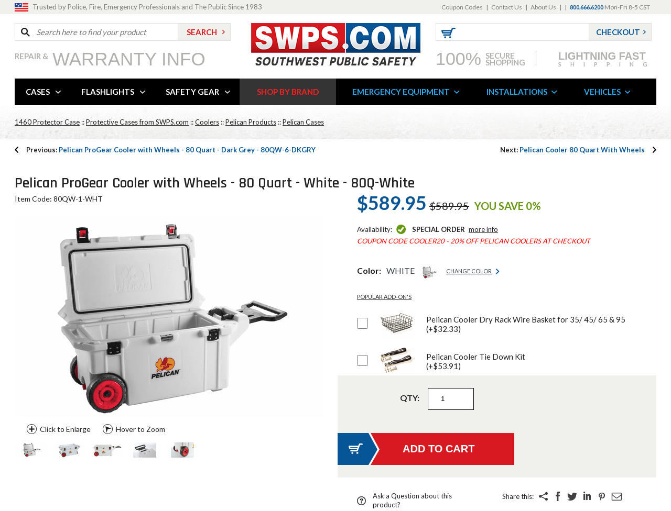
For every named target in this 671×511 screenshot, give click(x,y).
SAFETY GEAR (192, 91)
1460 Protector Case (47, 122)
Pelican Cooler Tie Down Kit (475, 361)
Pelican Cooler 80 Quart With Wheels (572, 150)
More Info (483, 229)
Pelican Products (250, 122)
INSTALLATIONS (516, 91)
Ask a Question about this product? (412, 500)
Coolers (207, 122)
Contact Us (506, 7)
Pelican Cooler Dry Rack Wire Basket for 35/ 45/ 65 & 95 (525, 324)
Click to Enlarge (65, 429)
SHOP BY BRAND (288, 91)
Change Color (469, 271)
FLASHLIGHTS (107, 91)
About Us (543, 7)
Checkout (618, 32)
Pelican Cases (303, 122)
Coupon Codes (462, 7)
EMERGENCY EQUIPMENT (401, 91)
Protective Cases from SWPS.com (137, 122)
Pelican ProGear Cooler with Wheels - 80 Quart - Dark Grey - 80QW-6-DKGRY (171, 150)
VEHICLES (602, 91)
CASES (38, 91)
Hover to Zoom (140, 429)
